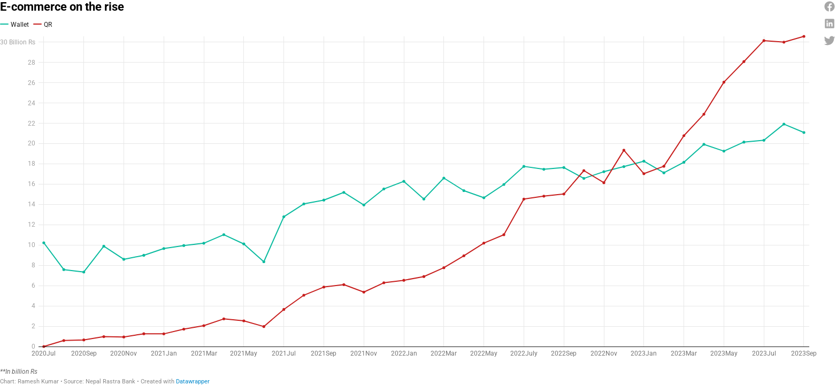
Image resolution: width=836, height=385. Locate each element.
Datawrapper (193, 353)
